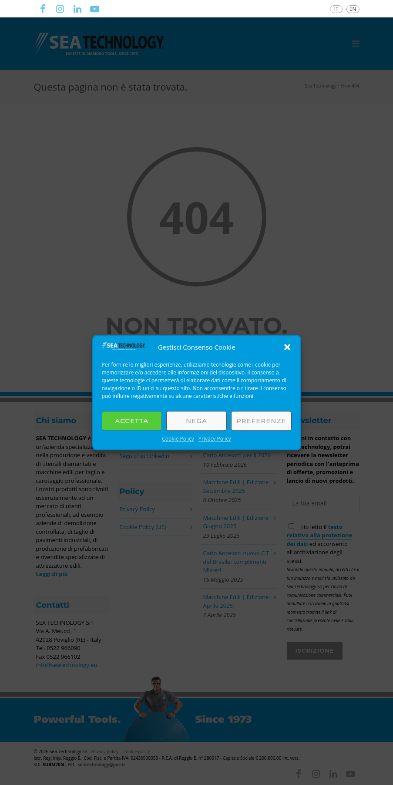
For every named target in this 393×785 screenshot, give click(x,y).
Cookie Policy (178, 438)
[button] (287, 347)
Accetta (131, 421)
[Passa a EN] (352, 9)
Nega (196, 421)
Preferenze (261, 421)
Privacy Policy (214, 438)
